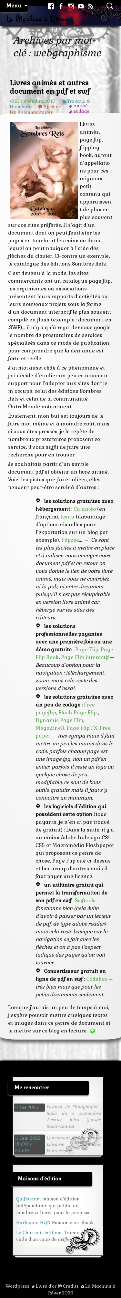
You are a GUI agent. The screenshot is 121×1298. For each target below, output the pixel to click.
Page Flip (86, 649)
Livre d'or (46, 1286)
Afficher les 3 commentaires (35, 109)
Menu (13, 5)
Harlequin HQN (33, 1222)
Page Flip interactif (85, 657)
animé (81, 106)
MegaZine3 (49, 728)
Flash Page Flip (78, 712)
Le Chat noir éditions (39, 1232)
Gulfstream (28, 1199)
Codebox (96, 979)
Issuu (67, 516)
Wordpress (17, 1286)
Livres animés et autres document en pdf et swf (50, 87)
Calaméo (85, 509)
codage (81, 111)
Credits (71, 1286)
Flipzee (70, 540)
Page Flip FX (81, 728)
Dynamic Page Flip (59, 720)
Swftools (85, 900)
